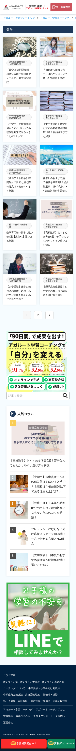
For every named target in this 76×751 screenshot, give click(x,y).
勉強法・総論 (50, 694)
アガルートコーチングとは (50, 709)
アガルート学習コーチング (17, 709)
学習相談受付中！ (24, 743)
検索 (64, 395)
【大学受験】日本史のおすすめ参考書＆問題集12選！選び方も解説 (48, 559)
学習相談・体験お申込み (16, 716)
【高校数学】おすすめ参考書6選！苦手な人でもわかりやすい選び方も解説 (37, 463)
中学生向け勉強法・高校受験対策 (21, 694)
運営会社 (8, 722)
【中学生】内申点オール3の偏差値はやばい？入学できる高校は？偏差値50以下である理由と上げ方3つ (48, 484)
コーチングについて (14, 688)
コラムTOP (9, 675)
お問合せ (61, 716)
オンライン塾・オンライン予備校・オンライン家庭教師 (33, 681)
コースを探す (63, 7)
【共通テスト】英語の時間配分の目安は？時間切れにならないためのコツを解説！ (48, 510)
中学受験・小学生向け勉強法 (44, 688)
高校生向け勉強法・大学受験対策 (49, 701)
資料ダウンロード (43, 716)
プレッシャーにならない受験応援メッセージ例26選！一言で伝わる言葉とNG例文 (48, 536)
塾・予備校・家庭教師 (15, 701)
